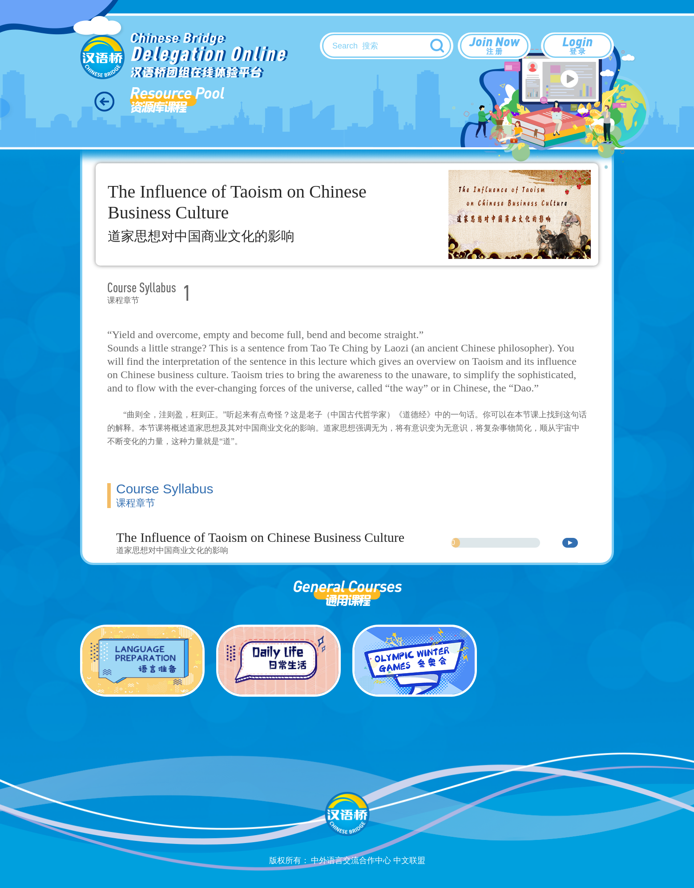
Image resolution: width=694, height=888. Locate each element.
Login (577, 45)
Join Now (494, 45)
